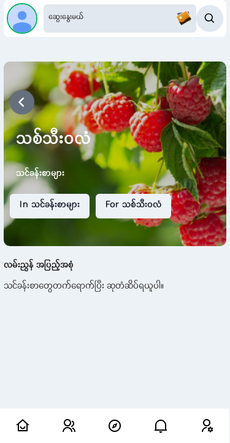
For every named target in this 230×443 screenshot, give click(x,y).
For (133, 205)
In (50, 205)
